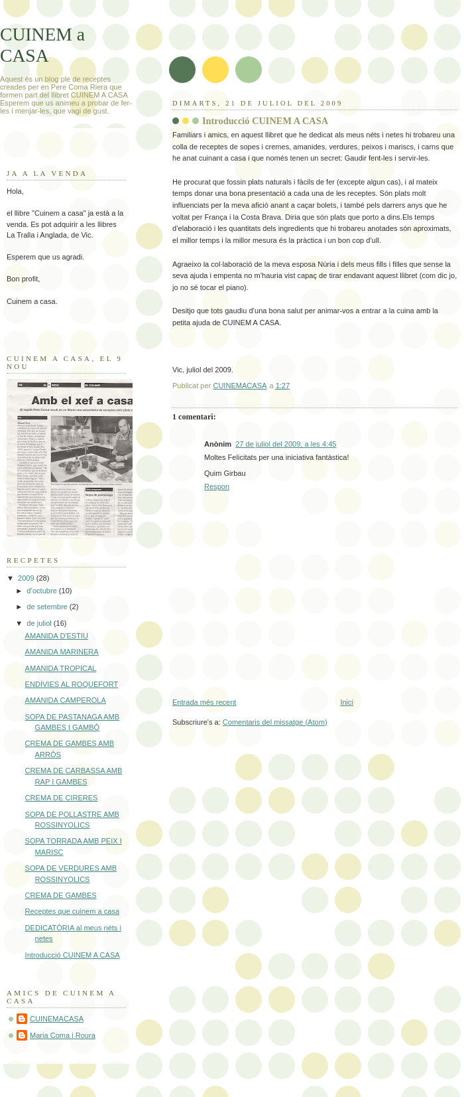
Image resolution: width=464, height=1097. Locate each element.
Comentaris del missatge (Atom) (275, 722)
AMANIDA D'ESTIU (56, 636)
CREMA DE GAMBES (61, 895)
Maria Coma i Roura (62, 1035)
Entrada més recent (204, 702)
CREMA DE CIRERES (61, 798)
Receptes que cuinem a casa (72, 911)
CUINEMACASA (57, 1019)
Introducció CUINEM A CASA (72, 955)
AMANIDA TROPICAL (61, 668)
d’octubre (43, 591)
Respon (216, 486)
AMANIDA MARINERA (62, 652)
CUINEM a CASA (42, 45)
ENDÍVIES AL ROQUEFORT (72, 684)
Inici (346, 702)
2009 (27, 578)
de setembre (48, 607)
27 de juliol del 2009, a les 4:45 (285, 444)
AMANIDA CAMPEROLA (65, 700)
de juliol (40, 623)
